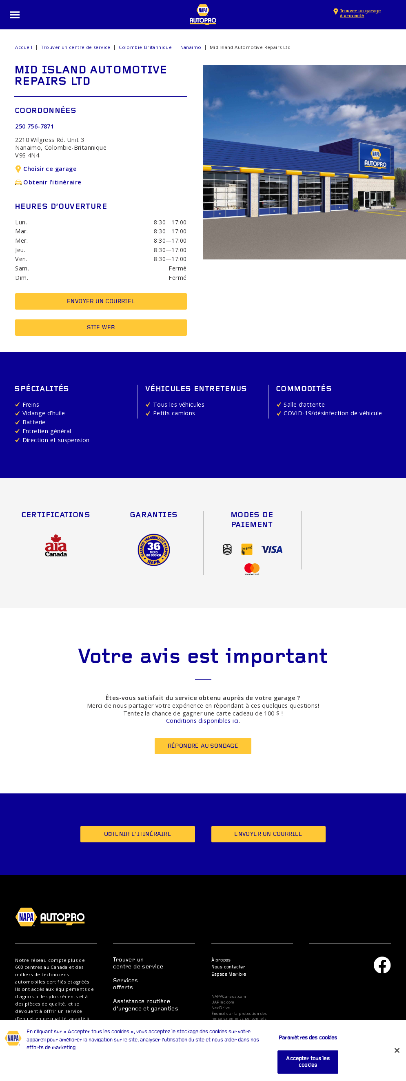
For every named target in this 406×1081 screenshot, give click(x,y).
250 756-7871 (34, 126)
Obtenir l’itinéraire (48, 182)
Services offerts (125, 984)
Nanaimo (191, 47)
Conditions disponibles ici (202, 720)
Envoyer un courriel (101, 302)
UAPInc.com (223, 1002)
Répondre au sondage (203, 746)
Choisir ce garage (46, 169)
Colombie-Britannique (145, 47)
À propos (221, 960)
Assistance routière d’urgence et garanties (145, 1005)
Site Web (101, 328)
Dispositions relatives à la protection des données (252, 1026)
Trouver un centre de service (76, 47)
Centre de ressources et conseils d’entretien (145, 1026)
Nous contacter (228, 967)
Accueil (23, 47)
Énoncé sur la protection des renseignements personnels (239, 1016)
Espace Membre (228, 974)
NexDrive (220, 1008)
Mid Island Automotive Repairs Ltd (250, 47)
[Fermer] (397, 1061)
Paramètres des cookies (308, 1048)
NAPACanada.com (228, 996)
